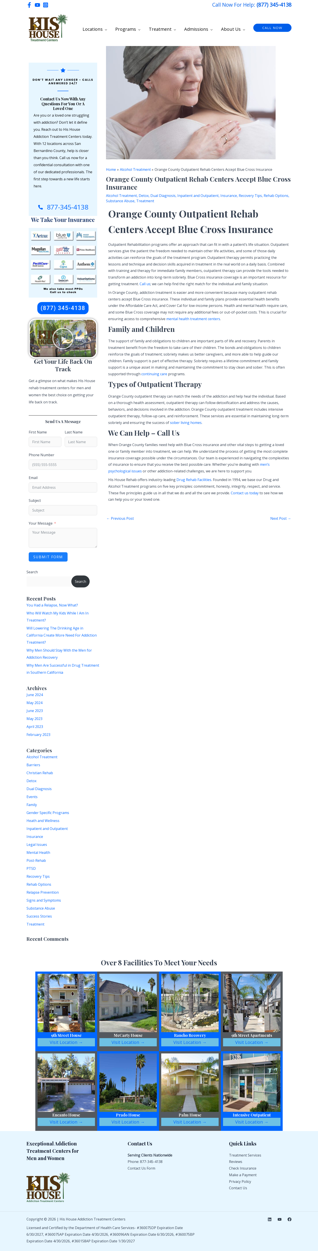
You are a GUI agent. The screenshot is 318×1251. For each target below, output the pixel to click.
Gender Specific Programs (47, 812)
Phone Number (41, 454)
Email (33, 477)
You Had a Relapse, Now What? (52, 605)
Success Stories (39, 916)
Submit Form (48, 556)
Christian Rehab (39, 772)
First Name (38, 432)
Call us (145, 283)
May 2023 (34, 718)
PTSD (31, 868)
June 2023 (34, 710)
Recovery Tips (38, 876)
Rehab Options (38, 884)
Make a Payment (243, 1174)
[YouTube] (37, 5)
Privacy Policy (240, 1181)
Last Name (74, 432)
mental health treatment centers (193, 318)
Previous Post (120, 518)
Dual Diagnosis (39, 788)
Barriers (33, 764)
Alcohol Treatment (41, 756)
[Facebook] (29, 5)
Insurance (34, 836)
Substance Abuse (40, 908)
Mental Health (38, 852)
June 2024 (34, 694)
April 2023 (34, 726)
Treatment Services (245, 1155)
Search (32, 572)
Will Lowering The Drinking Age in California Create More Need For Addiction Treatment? (61, 635)
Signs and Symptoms (43, 900)
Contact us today (245, 493)
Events (32, 796)
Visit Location (66, 1042)
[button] (113, 28)
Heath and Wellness (42, 820)
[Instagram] (45, 5)
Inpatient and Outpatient (47, 828)
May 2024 (34, 702)
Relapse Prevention (42, 892)
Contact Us (238, 1188)
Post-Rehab (36, 860)
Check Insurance (242, 1168)
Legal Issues (36, 844)
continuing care (154, 373)
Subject (35, 500)
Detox (31, 780)
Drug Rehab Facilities (193, 479)
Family (31, 804)
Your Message (41, 523)
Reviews (235, 1161)
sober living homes (186, 422)
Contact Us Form (141, 1168)
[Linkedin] (270, 1219)
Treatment (35, 924)
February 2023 (38, 734)
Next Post (280, 518)
